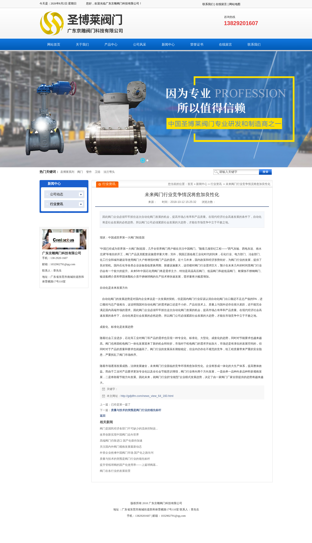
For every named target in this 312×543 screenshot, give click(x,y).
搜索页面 (218, 493)
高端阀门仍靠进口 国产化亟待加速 (121, 440)
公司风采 (124, 493)
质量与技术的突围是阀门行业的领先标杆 (136, 410)
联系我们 (208, 4)
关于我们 (92, 493)
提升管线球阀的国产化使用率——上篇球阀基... (129, 464)
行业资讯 (216, 184)
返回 (102, 415)
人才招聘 (202, 493)
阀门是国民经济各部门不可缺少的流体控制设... (129, 428)
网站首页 (76, 493)
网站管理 (234, 493)
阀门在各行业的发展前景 (115, 471)
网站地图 (234, 4)
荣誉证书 (155, 493)
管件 (89, 172)
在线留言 (221, 4)
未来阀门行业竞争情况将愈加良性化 (248, 184)
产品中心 (108, 493)
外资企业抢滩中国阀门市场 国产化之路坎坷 (127, 452)
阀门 (80, 172)
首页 (190, 184)
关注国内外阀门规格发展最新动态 (121, 446)
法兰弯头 (109, 172)
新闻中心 (201, 184)
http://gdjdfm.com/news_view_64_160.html (147, 396)
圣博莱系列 (67, 172)
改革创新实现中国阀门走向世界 (119, 434)
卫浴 (97, 172)
